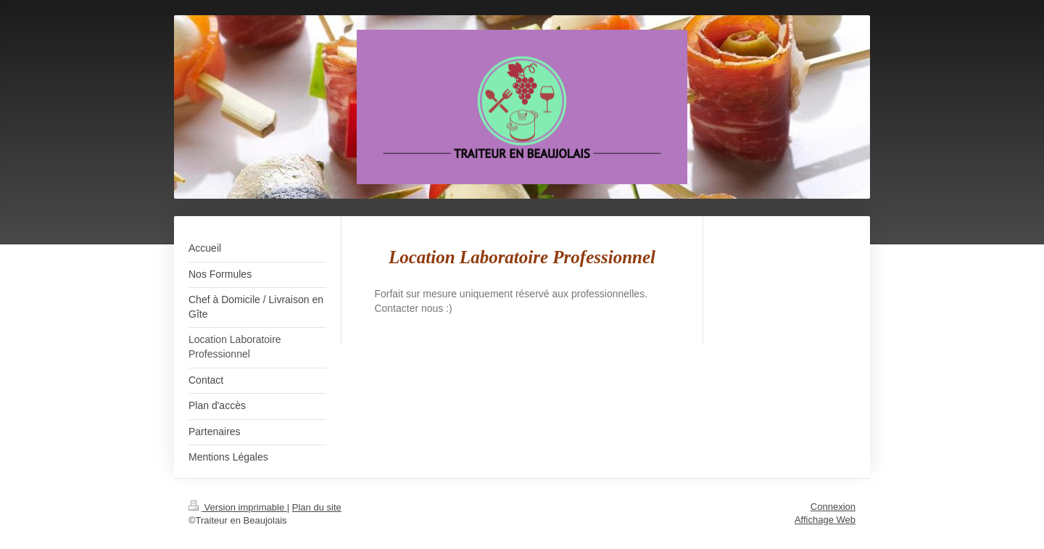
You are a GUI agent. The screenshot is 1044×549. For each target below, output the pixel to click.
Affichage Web (825, 519)
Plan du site (316, 507)
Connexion (833, 506)
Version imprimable (237, 507)
